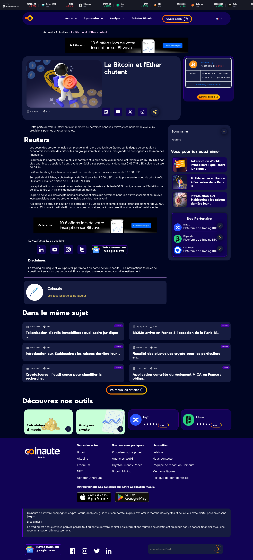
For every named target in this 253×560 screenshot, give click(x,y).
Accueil (48, 32)
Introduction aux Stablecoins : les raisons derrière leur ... (208, 202)
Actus (71, 18)
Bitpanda (200, 417)
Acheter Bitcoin (141, 18)
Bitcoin (81, 452)
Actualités (62, 32)
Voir (163, 425)
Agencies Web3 (122, 458)
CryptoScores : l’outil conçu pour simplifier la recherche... (64, 376)
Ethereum (83, 465)
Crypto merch (177, 19)
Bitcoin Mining (121, 471)
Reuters (176, 140)
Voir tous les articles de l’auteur (66, 295)
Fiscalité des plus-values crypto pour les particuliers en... (176, 355)
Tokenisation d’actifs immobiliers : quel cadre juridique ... (208, 164)
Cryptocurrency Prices (127, 465)
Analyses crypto (88, 426)
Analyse (117, 18)
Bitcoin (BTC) (207, 62)
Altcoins (82, 458)
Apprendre (94, 18)
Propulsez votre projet (127, 452)
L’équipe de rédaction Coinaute (174, 465)
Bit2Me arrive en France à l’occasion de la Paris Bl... (207, 182)
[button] (224, 131)
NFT (80, 471)
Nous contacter (163, 458)
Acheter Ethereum (89, 477)
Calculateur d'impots (38, 426)
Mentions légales (164, 471)
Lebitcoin (159, 452)
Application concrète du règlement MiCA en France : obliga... (177, 376)
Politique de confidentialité (171, 477)
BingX (146, 417)
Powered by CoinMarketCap (208, 84)
